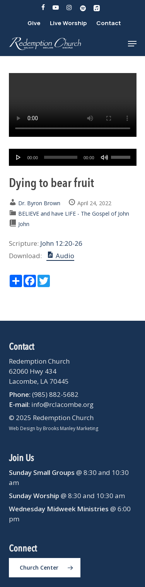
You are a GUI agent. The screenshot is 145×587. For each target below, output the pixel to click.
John (23, 224)
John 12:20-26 (61, 243)
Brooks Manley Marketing (70, 428)
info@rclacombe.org (62, 404)
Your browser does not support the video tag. (72, 105)
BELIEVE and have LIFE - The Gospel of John (73, 213)
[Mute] (104, 157)
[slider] (60, 157)
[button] (132, 44)
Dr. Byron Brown (39, 203)
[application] (72, 157)
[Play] (18, 157)
